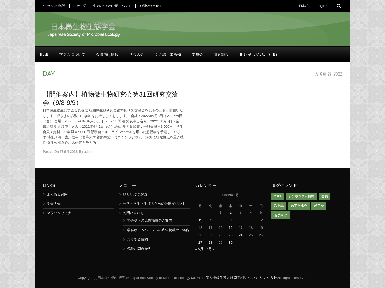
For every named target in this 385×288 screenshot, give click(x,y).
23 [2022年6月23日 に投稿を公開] (230, 235)
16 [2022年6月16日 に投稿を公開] (230, 228)
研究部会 (221, 54)
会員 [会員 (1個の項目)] (324, 196)
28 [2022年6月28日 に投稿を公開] (210, 243)
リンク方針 (268, 278)
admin (88, 152)
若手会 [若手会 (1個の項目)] (319, 206)
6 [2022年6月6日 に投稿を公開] (200, 220)
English (322, 6)
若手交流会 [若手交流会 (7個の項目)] (299, 206)
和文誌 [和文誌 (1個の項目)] (279, 206)
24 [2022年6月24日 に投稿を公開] (240, 235)
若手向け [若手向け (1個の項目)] (280, 215)
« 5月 (199, 249)
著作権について (246, 278)
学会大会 (136, 54)
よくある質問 (57, 194)
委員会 (197, 54)
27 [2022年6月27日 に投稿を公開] (200, 243)
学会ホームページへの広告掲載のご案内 (158, 230)
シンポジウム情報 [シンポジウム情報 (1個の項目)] (301, 196)
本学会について (72, 54)
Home (44, 54)
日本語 (304, 6)
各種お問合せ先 (139, 249)
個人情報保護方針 (219, 278)
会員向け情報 (107, 54)
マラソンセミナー (61, 213)
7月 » (210, 249)
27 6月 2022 (68, 152)
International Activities (258, 54)
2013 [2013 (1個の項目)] (277, 196)
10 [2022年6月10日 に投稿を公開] (240, 220)
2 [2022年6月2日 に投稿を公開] (231, 212)
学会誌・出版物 (168, 54)
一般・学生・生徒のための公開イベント (102, 6)
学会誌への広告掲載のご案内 (149, 220)
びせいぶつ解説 (54, 6)
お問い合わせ (150, 6)
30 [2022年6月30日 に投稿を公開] (230, 243)
